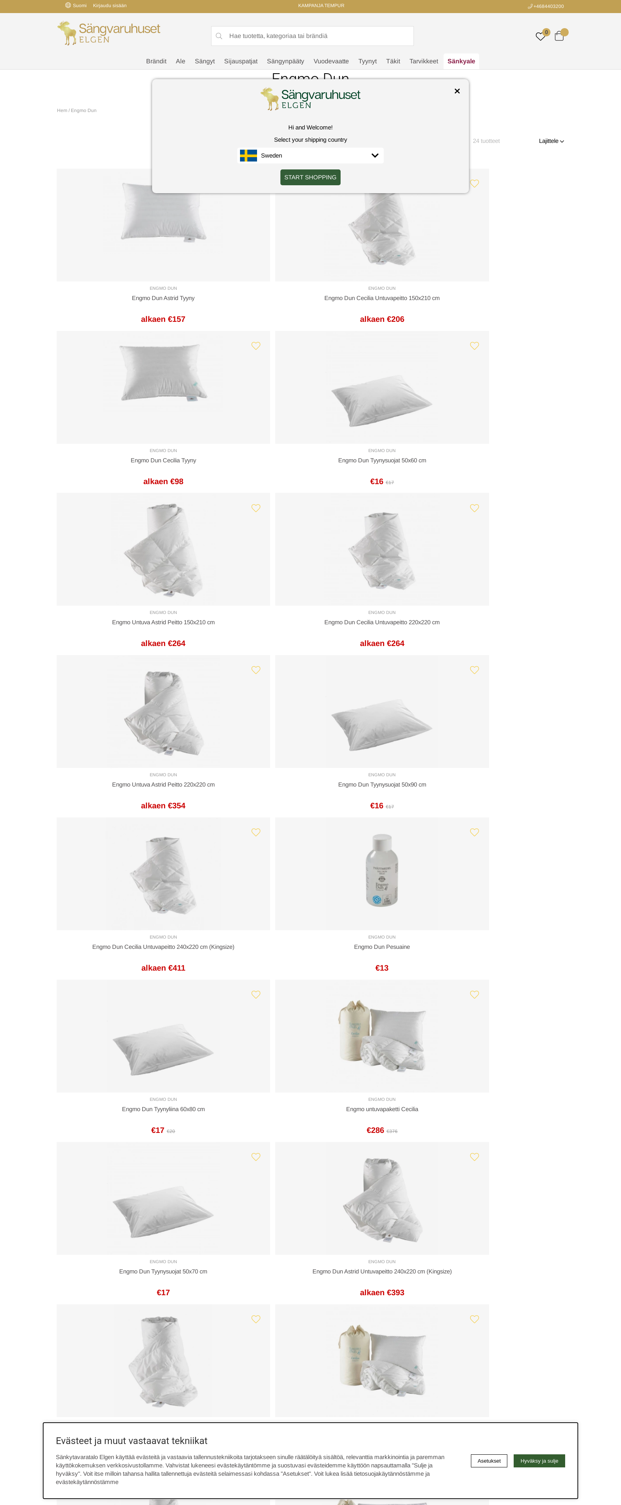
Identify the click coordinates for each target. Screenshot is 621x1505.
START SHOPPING (310, 177)
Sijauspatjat (240, 61)
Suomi (76, 5)
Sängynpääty (285, 61)
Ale (180, 61)
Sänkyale (461, 61)
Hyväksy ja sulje (539, 1461)
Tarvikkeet (424, 61)
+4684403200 (548, 6)
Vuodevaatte (331, 61)
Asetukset (489, 1461)
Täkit (393, 61)
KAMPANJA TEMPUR (321, 5)
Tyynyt (367, 61)
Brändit (156, 61)
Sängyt (205, 61)
